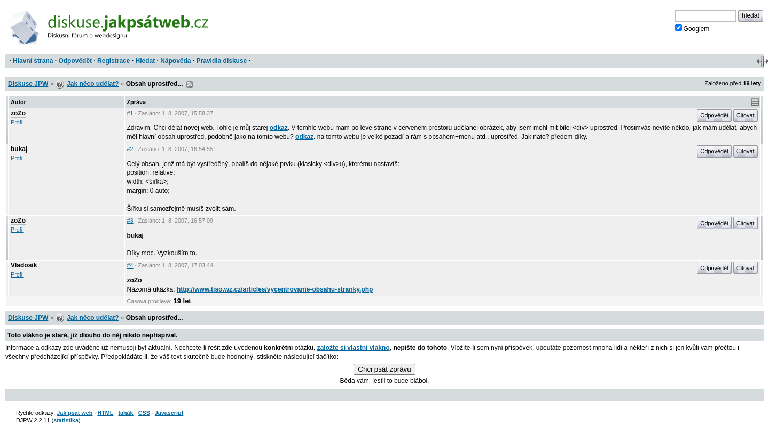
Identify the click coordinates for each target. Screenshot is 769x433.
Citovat (745, 115)
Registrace (113, 61)
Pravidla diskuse (222, 61)
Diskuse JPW (28, 84)
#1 (130, 113)
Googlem (692, 28)
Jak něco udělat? (93, 84)
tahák (125, 413)
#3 (130, 220)
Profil (17, 122)
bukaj (19, 149)
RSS (189, 84)
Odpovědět (75, 61)
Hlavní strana (33, 61)
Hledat (145, 61)
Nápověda (175, 61)
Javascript (169, 413)
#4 (130, 265)
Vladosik (24, 265)
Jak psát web (74, 413)
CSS (144, 413)
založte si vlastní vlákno (353, 347)
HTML (105, 413)
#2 (130, 149)
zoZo (18, 113)
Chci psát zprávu (384, 369)
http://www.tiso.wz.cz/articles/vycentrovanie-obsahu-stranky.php (275, 289)
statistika (66, 420)
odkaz (279, 127)
